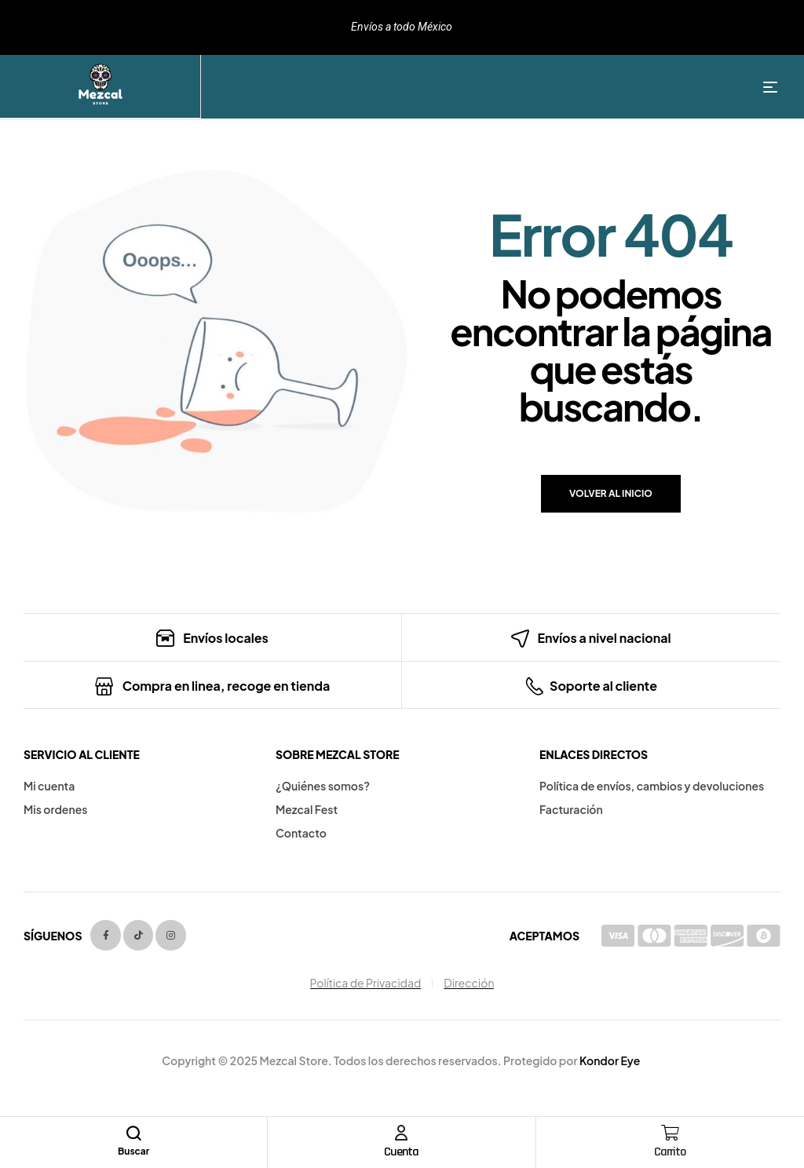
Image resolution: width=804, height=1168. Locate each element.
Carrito (669, 1152)
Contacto (301, 833)
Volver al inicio (610, 493)
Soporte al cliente (603, 685)
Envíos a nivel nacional (604, 638)
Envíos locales (226, 638)
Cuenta (401, 1152)
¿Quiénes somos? (323, 786)
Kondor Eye (609, 1060)
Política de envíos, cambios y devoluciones (651, 786)
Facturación (571, 809)
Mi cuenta (49, 786)
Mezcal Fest (307, 809)
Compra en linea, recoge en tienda (226, 685)
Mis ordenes (55, 809)
